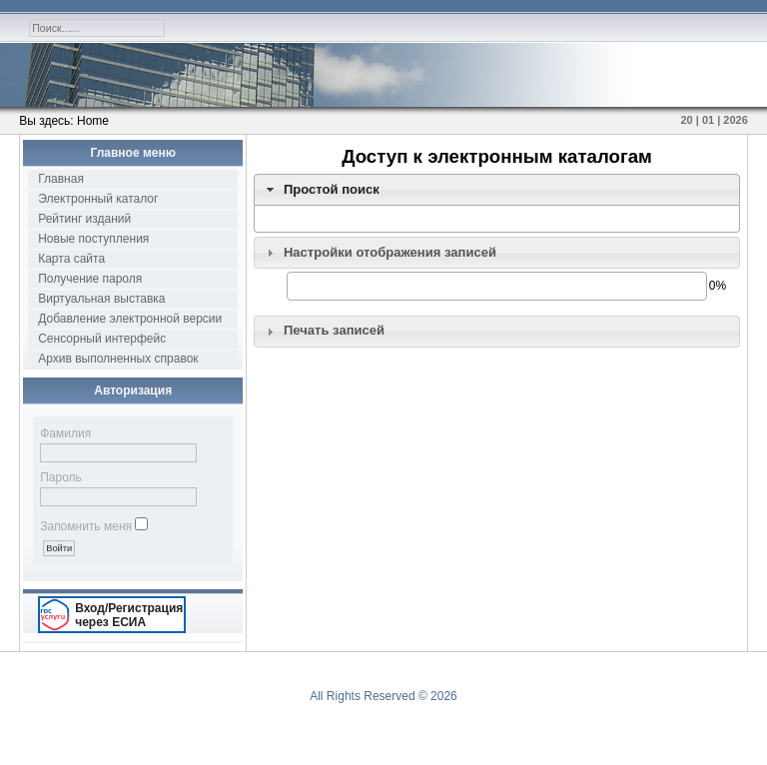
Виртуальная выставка (101, 299)
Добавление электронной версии (130, 319)
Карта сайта (71, 259)
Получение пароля (90, 279)
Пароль (61, 477)
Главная (61, 179)
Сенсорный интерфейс (102, 339)
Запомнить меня (86, 526)
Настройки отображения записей (390, 252)
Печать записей (334, 330)
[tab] (497, 190)
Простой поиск (332, 189)
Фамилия (65, 433)
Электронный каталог (98, 199)
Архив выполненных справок (118, 359)
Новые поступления (93, 239)
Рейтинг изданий (84, 219)
